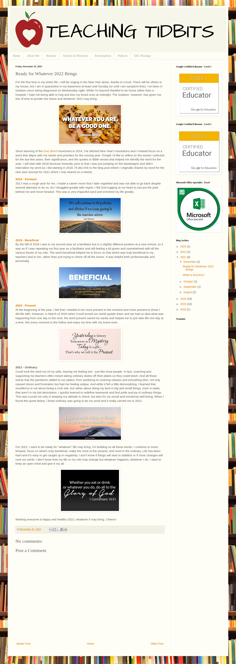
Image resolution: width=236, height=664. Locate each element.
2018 (183, 309)
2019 (183, 304)
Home (16, 55)
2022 (183, 251)
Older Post (157, 643)
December (190, 261)
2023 (183, 246)
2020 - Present (25, 305)
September (190, 286)
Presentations (103, 55)
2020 (183, 298)
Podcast (122, 55)
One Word (50, 151)
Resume (51, 55)
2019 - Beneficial (27, 240)
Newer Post (23, 643)
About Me (33, 55)
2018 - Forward (26, 179)
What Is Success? (193, 274)
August (187, 292)
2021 (183, 257)
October (188, 281)
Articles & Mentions (75, 55)
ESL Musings (142, 55)
